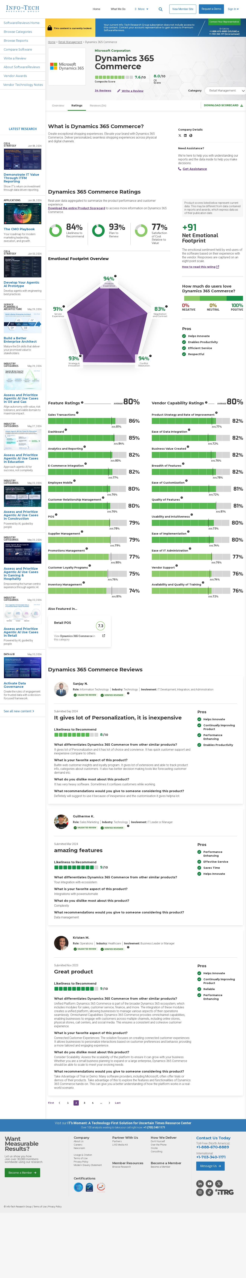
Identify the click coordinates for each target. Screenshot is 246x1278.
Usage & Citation (83, 1154)
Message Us (210, 1166)
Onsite (154, 1148)
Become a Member (22, 1173)
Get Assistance (192, 169)
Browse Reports (16, 40)
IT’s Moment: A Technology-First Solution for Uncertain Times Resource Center (129, 1123)
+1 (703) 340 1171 (154, 1127)
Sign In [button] (233, 9)
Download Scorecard (223, 105)
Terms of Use (80, 1158)
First (51, 1103)
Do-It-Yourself (158, 1141)
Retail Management (70, 42)
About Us (79, 1141)
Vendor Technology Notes (23, 85)
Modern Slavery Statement (88, 1165)
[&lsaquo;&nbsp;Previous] (59, 1103)
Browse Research (121, 1166)
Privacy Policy (81, 1161)
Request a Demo (211, 9)
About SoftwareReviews (22, 67)
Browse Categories (18, 32)
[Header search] (160, 9)
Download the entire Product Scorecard (76, 208)
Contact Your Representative (224, 21)
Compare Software (18, 49)
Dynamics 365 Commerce (101, 42)
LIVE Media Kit (120, 1144)
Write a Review (15, 58)
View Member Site (182, 9)
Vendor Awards (15, 76)
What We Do (118, 9)
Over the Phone (158, 1144)
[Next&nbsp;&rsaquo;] (109, 1103)
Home (96, 9)
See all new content (19, 711)
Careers (78, 1144)
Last (117, 1103)
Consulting (156, 1151)
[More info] (115, 276)
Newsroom (79, 1148)
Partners (117, 1141)
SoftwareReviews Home (22, 23)
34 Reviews (103, 90)
